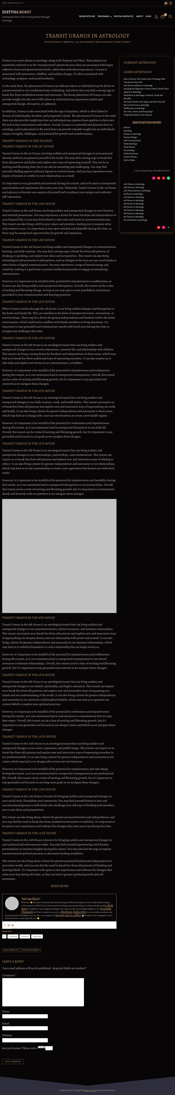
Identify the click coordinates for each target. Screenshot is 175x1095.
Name (6, 1011)
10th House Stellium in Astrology (138, 85)
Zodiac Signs (129, 160)
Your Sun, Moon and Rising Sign (138, 111)
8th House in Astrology (134, 213)
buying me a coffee (68, 915)
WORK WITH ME (87, 16)
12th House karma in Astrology (137, 190)
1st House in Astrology (133, 193)
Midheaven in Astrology (134, 108)
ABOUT (140, 16)
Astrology (128, 130)
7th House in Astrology (134, 210)
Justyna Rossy (16, 12)
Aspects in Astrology (132, 91)
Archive (127, 127)
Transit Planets (122, 42)
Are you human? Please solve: (27, 1048)
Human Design (130, 137)
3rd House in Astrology (134, 200)
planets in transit (31, 950)
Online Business (131, 153)
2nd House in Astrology (134, 197)
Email (5, 1023)
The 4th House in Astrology (135, 219)
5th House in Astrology (134, 203)
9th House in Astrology (134, 216)
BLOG (149, 16)
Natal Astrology (104, 42)
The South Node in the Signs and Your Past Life (144, 101)
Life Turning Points (132, 140)
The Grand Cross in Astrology (136, 105)
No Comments (87, 42)
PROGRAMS (104, 16)
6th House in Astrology (134, 206)
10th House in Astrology (134, 184)
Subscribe (79, 911)
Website (7, 1035)
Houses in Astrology (132, 133)
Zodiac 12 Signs (90, 1090)
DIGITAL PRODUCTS (124, 16)
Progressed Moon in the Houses (138, 114)
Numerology (129, 150)
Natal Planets (129, 147)
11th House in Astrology (134, 187)
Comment (9, 975)
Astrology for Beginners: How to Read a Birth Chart (146, 88)
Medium (66, 911)
